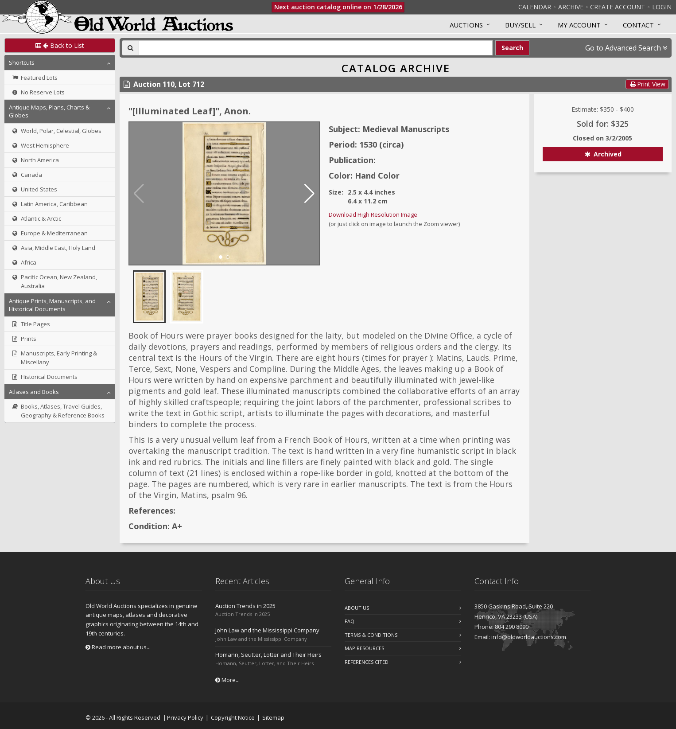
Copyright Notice (233, 717)
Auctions (466, 24)
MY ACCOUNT (579, 24)
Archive (570, 7)
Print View (647, 84)
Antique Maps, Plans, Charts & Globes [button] (49, 111)
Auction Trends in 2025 (245, 606)
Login (662, 7)
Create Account (617, 7)
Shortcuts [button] (22, 62)
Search (512, 47)
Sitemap (273, 717)
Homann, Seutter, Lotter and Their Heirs (268, 655)
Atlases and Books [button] (34, 392)
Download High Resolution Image (373, 214)
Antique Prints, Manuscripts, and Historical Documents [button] (52, 305)
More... (227, 680)
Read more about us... (118, 647)
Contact (638, 24)
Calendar (534, 7)
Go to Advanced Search (626, 48)
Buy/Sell (520, 24)
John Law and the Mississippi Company (267, 630)
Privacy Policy (185, 717)
